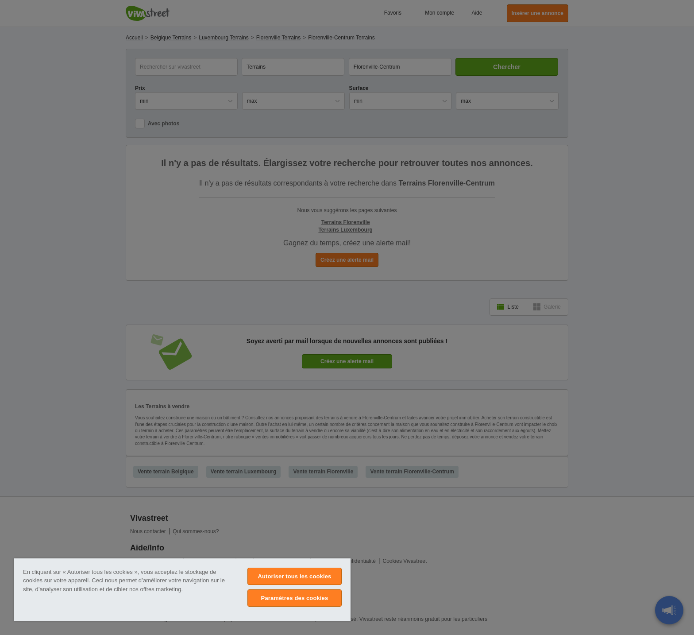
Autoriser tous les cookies (294, 576)
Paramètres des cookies (294, 598)
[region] (182, 589)
